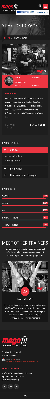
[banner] (32, 12)
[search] (40, 6)
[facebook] (4, 386)
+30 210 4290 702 (18, 376)
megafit (18, 352)
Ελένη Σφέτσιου (25, 299)
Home (6, 38)
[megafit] (16, 386)
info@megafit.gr (13, 380)
